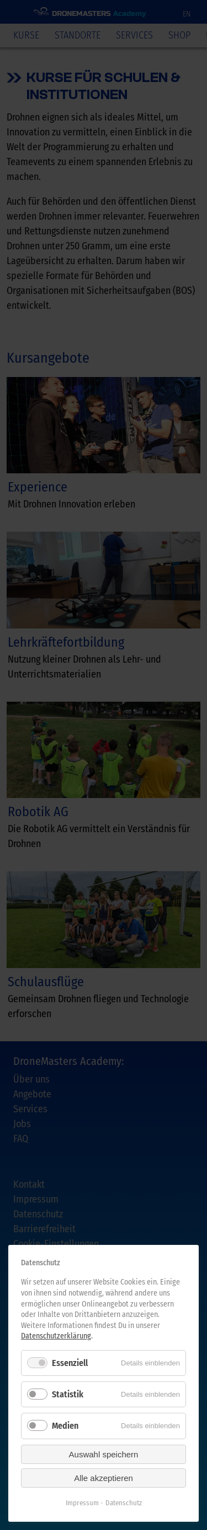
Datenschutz (123, 1503)
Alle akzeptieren (103, 1478)
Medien (65, 1425)
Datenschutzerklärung (56, 1336)
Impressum (82, 1503)
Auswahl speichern (104, 1454)
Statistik (67, 1394)
